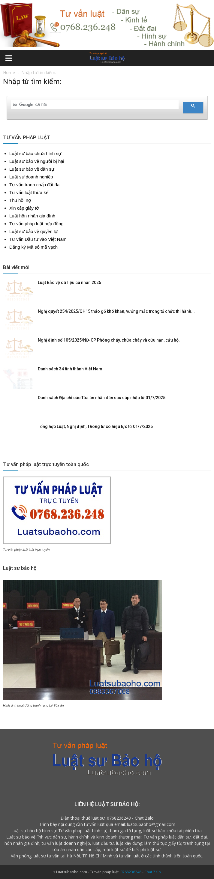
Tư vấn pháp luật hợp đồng (36, 223)
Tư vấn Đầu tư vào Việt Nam (37, 239)
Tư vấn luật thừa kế (28, 192)
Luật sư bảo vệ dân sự (31, 169)
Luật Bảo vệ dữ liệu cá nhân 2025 (69, 282)
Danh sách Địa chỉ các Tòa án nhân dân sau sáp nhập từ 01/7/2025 (101, 397)
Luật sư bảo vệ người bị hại (36, 161)
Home (9, 72)
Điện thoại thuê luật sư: (83, 818)
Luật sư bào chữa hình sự (35, 153)
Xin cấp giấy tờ (24, 208)
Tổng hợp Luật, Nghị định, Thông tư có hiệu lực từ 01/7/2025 (95, 426)
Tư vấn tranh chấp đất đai (35, 184)
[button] (205, 59)
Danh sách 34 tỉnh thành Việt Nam (70, 368)
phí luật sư (150, 849)
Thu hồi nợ (20, 200)
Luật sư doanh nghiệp (31, 176)
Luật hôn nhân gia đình (32, 215)
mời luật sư (114, 849)
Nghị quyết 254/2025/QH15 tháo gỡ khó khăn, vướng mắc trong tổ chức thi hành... (116, 311)
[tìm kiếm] (94, 104)
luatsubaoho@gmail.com (151, 824)
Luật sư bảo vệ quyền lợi (34, 231)
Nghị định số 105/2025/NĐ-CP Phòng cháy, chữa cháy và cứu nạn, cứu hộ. (109, 340)
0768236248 (119, 818)
